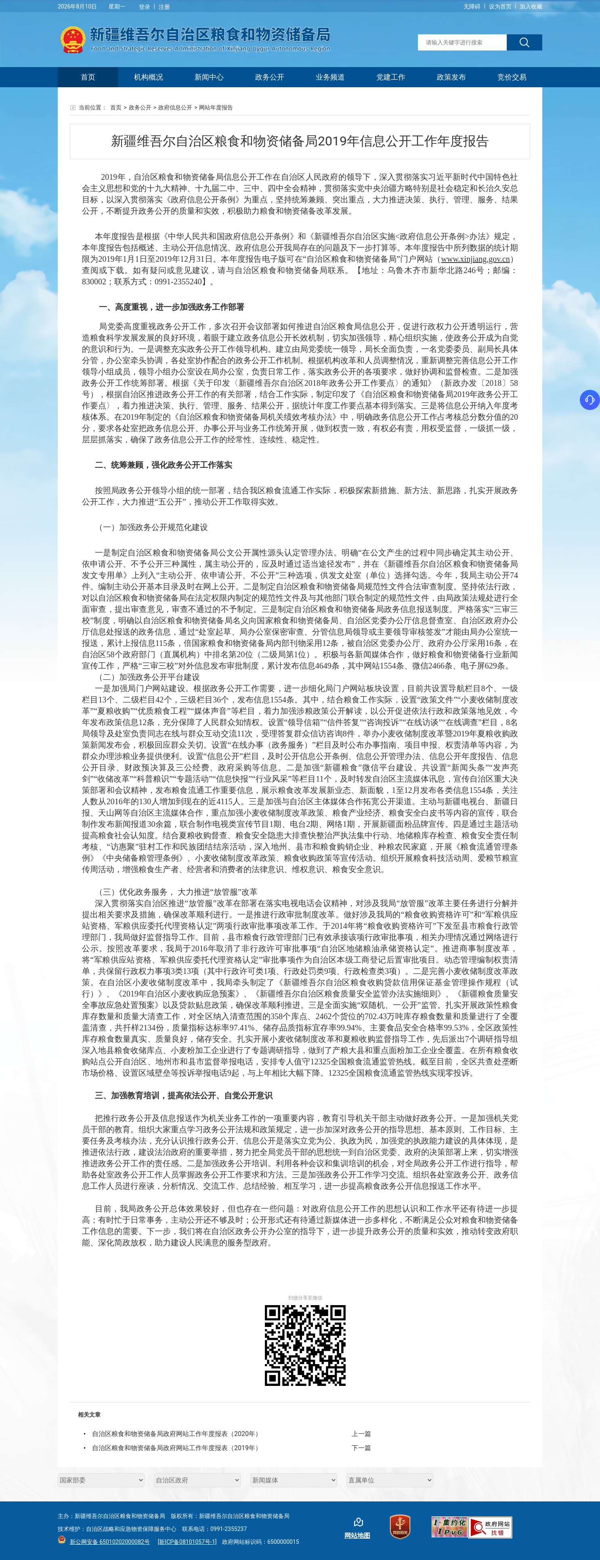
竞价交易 (512, 77)
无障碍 (472, 6)
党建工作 (390, 77)
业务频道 (330, 77)
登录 (144, 7)
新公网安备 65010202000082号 (108, 1542)
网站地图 (357, 1535)
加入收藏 (531, 6)
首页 (88, 77)
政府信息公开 (175, 107)
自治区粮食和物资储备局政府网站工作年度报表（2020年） (177, 1434)
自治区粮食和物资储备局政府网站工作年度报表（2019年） (177, 1448)
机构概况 (148, 77)
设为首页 (500, 6)
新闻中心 (209, 77)
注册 (164, 7)
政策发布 (451, 77)
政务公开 (269, 77)
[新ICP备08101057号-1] (187, 1542)
